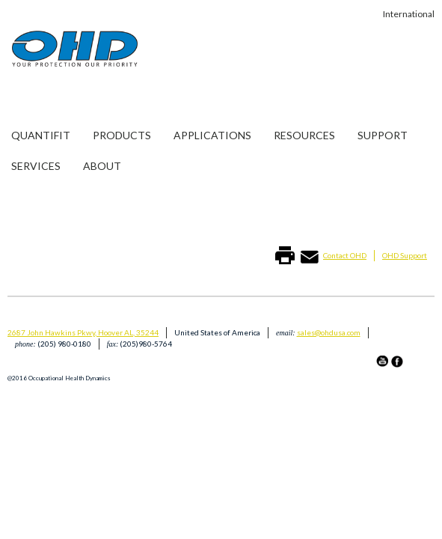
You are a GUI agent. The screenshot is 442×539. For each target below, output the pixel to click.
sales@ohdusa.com (328, 332)
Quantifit (40, 135)
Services (36, 165)
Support (382, 135)
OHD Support (404, 255)
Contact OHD (344, 255)
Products (122, 135)
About (102, 165)
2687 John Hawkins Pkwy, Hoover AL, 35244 (83, 332)
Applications (212, 135)
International (409, 13)
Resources (304, 135)
